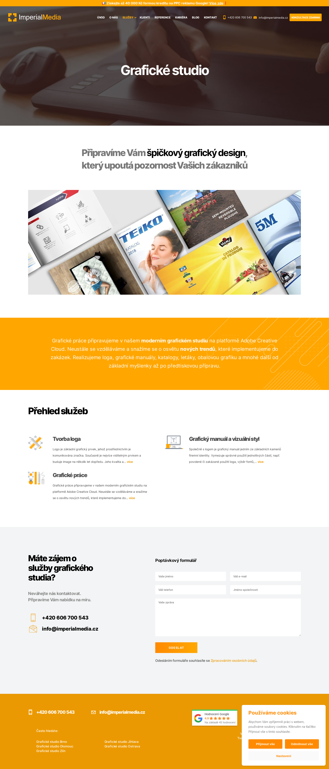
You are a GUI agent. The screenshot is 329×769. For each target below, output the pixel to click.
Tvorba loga (66, 437)
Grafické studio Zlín (50, 751)
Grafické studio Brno (51, 742)
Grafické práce (70, 473)
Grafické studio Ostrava (122, 746)
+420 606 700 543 (63, 618)
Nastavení (283, 756)
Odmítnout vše (302, 744)
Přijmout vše (265, 744)
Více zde (216, 3)
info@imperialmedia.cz (68, 629)
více (130, 460)
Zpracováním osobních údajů (232, 660)
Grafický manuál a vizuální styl (224, 437)
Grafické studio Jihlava (121, 742)
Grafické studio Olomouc (54, 746)
